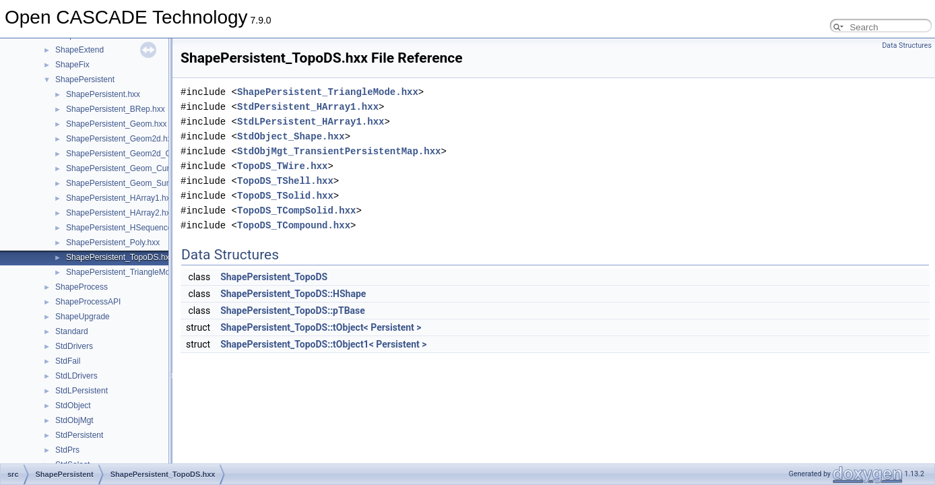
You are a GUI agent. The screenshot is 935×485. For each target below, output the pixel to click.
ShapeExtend (79, 50)
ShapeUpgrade (82, 316)
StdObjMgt (74, 420)
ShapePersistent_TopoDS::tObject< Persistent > (320, 327)
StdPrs (67, 450)
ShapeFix (72, 64)
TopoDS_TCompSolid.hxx (296, 210)
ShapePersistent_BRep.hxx (115, 109)
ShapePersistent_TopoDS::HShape (293, 293)
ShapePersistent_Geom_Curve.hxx (129, 168)
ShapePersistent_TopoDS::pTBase (292, 310)
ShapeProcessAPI (88, 301)
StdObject (73, 405)
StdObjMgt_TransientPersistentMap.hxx (339, 151)
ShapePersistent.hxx (103, 94)
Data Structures (907, 45)
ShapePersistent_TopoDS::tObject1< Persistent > (323, 344)
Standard (71, 331)
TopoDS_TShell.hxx (285, 180)
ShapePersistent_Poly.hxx (113, 242)
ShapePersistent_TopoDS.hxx (119, 257)
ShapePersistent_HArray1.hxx (120, 198)
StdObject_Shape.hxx (291, 136)
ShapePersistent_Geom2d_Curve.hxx (133, 153)
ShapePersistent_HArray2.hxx (120, 213)
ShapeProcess (81, 287)
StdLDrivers (76, 376)
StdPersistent (79, 435)
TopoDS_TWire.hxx (282, 166)
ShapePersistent (85, 79)
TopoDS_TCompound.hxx (293, 225)
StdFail (67, 361)
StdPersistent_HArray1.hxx (308, 106)
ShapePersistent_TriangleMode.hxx (130, 272)
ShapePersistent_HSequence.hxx (126, 227)
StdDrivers (74, 346)
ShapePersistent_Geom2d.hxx (121, 138)
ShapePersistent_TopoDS (273, 276)
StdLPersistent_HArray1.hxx (310, 121)
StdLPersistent (81, 390)
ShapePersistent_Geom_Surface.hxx (132, 183)
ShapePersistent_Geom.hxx (116, 124)
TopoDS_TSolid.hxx (285, 195)
